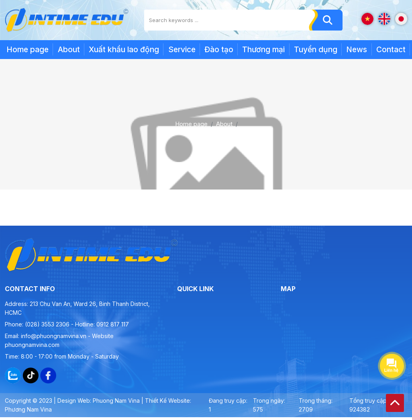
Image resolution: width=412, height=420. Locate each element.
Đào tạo (218, 49)
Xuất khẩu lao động (124, 49)
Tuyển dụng (315, 49)
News (356, 49)
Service (182, 49)
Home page (27, 49)
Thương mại (263, 49)
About (69, 49)
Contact (391, 49)
